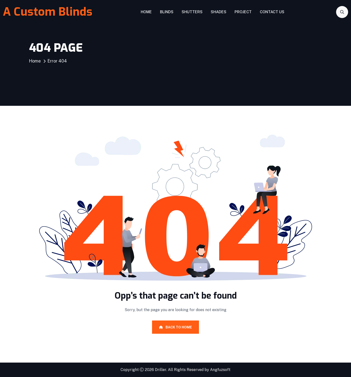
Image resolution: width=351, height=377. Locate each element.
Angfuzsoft (220, 369)
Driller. (161, 369)
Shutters (192, 12)
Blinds (166, 12)
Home (146, 12)
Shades (218, 12)
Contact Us (272, 12)
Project (243, 12)
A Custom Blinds (47, 11)
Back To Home (175, 327)
